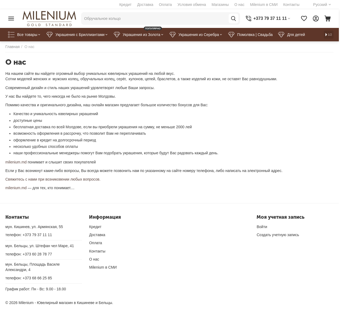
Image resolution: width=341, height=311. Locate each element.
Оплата (165, 4)
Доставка (145, 4)
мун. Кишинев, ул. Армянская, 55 (34, 227)
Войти (262, 227)
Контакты (291, 4)
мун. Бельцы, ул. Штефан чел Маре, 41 (39, 246)
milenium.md (16, 162)
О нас (239, 4)
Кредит (125, 4)
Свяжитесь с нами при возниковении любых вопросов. (53, 179)
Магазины (220, 4)
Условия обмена (191, 4)
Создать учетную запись (278, 235)
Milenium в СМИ (264, 4)
